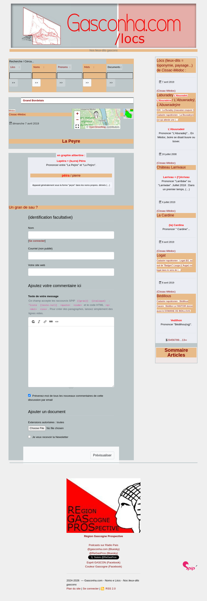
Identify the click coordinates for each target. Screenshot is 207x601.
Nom (31, 227)
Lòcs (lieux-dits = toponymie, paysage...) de (175, 65)
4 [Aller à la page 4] (171, 339)
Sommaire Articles (176, 352)
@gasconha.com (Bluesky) (103, 549)
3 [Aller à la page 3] (169, 339)
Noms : (38, 67)
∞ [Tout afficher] (186, 339)
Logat (161, 255)
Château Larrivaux (171, 167)
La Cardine (165, 215)
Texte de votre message (43, 296)
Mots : (89, 67)
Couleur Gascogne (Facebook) (103, 566)
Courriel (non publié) (40, 248)
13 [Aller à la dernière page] (183, 339)
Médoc (12, 110)
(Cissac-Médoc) (166, 90)
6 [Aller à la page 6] (174, 339)
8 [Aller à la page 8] (177, 339)
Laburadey (165, 95)
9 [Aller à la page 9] (178, 339)
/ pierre (71, 175)
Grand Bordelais (33, 100)
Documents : (114, 67)
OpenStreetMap (97, 127)
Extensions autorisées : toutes (46, 422)
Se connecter (37, 240)
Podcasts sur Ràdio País (103, 545)
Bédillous (164, 296)
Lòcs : (15, 67)
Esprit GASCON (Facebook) (103, 562)
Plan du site (74, 588)
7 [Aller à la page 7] (175, 339)
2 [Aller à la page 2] (168, 339)
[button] (96, 115)
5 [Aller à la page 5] (172, 339)
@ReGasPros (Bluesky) (103, 553)
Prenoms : (64, 67)
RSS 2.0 (108, 588)
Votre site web (36, 265)
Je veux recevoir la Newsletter (50, 437)
